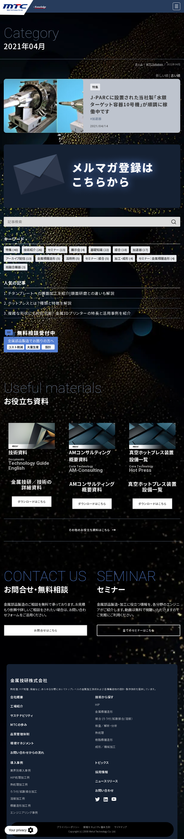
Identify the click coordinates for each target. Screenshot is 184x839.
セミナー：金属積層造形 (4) (157, 258)
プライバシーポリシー (68, 827)
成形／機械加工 (105, 747)
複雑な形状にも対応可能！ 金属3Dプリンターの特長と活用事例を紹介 (69, 313)
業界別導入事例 (20, 770)
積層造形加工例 (20, 805)
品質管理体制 (19, 734)
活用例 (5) (73, 258)
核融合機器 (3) (16, 267)
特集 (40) (12, 250)
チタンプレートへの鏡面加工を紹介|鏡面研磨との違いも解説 (61, 293)
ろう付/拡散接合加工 (23, 791)
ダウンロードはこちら (32, 501)
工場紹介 (16, 706)
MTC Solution (154, 64)
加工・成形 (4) (124, 258)
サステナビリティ (21, 715)
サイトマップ (120, 827)
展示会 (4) (78, 250)
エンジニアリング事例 (24, 812)
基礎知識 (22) (99, 250)
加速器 (96, 119)
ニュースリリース (106, 781)
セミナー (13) (56, 250)
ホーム (139, 64)
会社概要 (16, 697)
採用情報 (101, 772)
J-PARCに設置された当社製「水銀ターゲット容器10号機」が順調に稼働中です (129, 104)
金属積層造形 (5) (48, 258)
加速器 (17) (140, 250)
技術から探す (104, 697)
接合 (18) (121, 250)
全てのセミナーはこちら (138, 630)
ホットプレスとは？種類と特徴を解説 (40, 303)
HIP (97, 704)
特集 (95, 87)
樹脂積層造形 (104, 740)
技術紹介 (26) (33, 250)
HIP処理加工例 (20, 777)
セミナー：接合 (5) (97, 258)
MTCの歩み (18, 724)
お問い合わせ (104, 790)
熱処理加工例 (19, 784)
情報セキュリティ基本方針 (96, 827)
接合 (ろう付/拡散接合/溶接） (114, 719)
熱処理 (99, 733)
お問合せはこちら (45, 630)
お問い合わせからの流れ (27, 752)
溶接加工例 (17, 798)
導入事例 (16, 762)
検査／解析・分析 (106, 726)
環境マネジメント (22, 743)
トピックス (102, 762)
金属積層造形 (104, 711)
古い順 (175, 75)
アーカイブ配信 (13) (19, 258)
